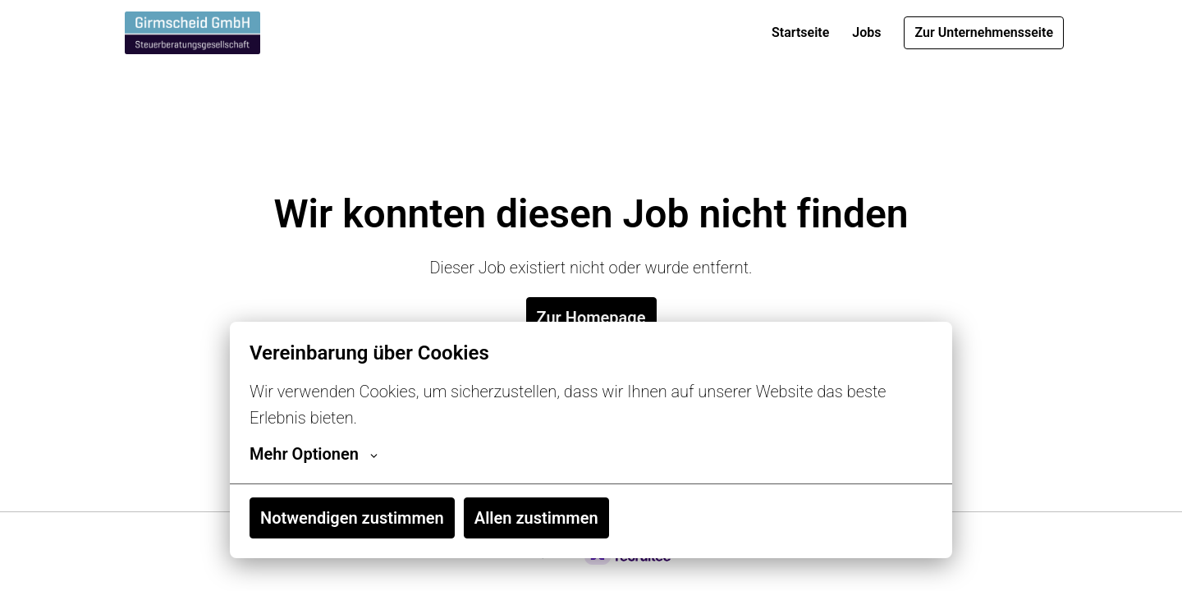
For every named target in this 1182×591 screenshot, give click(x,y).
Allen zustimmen (536, 518)
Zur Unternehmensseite (983, 32)
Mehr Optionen (314, 454)
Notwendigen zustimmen (352, 518)
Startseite (800, 32)
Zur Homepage (591, 318)
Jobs (866, 32)
